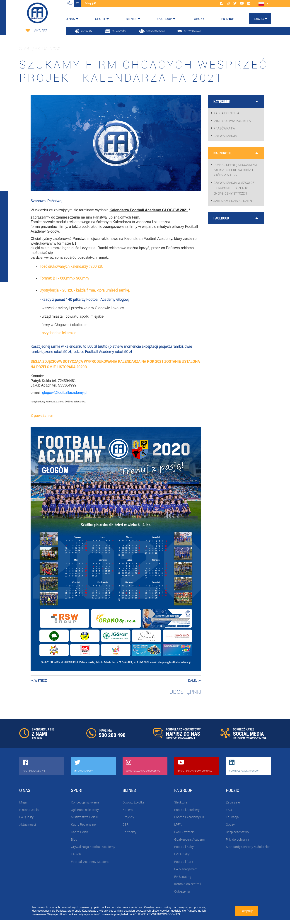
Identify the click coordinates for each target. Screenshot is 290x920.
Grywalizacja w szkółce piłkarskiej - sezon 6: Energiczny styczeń (233, 187)
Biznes (131, 19)
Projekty (128, 817)
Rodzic (258, 19)
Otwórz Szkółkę (133, 802)
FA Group (164, 19)
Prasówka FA (224, 128)
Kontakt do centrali (187, 884)
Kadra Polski (80, 832)
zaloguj (90, 3)
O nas (70, 19)
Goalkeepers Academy (189, 839)
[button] (43, 549)
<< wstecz (39, 680)
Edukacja (232, 817)
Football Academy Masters (90, 861)
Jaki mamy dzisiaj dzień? (233, 201)
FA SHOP (227, 19)
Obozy (230, 824)
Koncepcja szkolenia (85, 802)
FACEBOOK (251, 737)
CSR (125, 824)
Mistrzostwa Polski (84, 817)
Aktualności (27, 824)
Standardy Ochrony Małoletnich (248, 847)
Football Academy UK (189, 817)
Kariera (128, 810)
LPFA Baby (182, 854)
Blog (74, 839)
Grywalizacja (225, 136)
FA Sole (76, 854)
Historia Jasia (29, 810)
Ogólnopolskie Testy (85, 810)
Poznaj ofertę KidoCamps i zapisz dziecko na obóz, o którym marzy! (235, 170)
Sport (100, 19)
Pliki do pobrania (237, 839)
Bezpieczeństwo (237, 832)
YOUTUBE (261, 737)
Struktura (181, 802)
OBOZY (199, 19)
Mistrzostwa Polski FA (232, 121)
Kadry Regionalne (83, 824)
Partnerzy (129, 832)
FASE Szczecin (184, 832)
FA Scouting (182, 876)
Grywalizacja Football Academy (93, 847)
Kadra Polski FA (226, 113)
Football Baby (184, 847)
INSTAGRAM (239, 737)
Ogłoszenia (182, 891)
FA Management (186, 869)
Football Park (183, 861)
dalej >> (194, 680)
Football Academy (187, 810)
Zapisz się (233, 802)
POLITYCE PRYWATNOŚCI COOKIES (156, 914)
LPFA (178, 824)
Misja (23, 802)
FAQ (229, 810)
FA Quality (26, 817)
